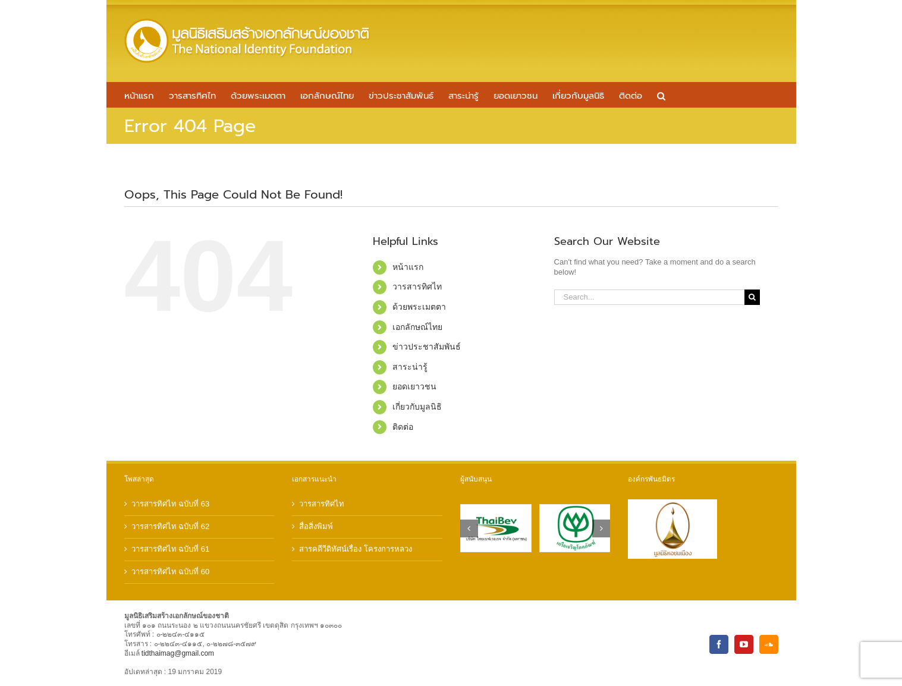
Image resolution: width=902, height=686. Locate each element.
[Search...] (649, 297)
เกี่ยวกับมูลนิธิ (417, 406)
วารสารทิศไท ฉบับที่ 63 (170, 503)
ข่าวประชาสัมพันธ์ (426, 346)
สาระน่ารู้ (410, 367)
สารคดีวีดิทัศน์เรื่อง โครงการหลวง (355, 549)
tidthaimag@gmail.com (178, 653)
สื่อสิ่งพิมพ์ (316, 526)
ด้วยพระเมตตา (419, 306)
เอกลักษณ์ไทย (417, 327)
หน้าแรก (407, 267)
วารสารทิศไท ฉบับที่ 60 (170, 571)
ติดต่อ (402, 427)
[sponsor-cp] (575, 509)
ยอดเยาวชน (414, 386)
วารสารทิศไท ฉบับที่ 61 (170, 549)
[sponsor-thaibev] (496, 509)
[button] (661, 95)
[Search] (752, 297)
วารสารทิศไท (417, 286)
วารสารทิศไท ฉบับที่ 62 (170, 526)
